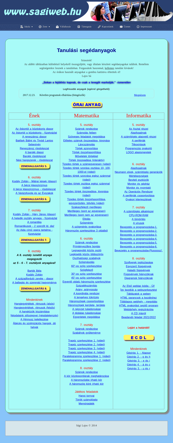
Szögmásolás (86, 262)
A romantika (34, 222)
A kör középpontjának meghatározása (86, 376)
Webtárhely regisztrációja (138, 309)
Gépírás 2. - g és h (138, 352)
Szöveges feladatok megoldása (86, 136)
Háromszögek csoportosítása (86, 301)
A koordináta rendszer (86, 293)
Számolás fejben (86, 132)
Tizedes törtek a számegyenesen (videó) (86, 164)
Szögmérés (86, 222)
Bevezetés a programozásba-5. (138, 242)
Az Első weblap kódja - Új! (139, 286)
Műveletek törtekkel (86, 156)
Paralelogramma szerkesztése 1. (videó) (86, 356)
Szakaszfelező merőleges (86, 207)
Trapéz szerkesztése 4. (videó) (86, 352)
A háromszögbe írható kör (86, 380)
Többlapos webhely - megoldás (138, 301)
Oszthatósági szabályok (86, 258)
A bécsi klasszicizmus (34, 185)
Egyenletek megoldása (86, 317)
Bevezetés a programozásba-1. (138, 227)
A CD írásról (138, 313)
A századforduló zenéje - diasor (34, 278)
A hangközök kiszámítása (34, 311)
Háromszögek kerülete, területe (86, 305)
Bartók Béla (34, 270)
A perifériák (138, 140)
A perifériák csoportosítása (138, 195)
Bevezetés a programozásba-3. (138, 234)
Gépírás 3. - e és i (138, 356)
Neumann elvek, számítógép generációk (139, 172)
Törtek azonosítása (86, 148)
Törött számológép (87, 399)
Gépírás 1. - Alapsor (138, 349)
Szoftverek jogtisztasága (138, 262)
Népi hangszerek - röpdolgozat (34, 160)
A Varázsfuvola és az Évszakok (34, 193)
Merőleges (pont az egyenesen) (86, 211)
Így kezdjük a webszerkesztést (138, 289)
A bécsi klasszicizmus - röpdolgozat (34, 189)
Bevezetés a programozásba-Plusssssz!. (139, 250)
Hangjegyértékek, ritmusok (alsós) (34, 303)
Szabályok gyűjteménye (86, 332)
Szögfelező (86, 270)
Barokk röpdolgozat (34, 156)
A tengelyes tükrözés (86, 297)
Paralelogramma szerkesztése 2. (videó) (86, 360)
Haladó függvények (138, 270)
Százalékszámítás (86, 285)
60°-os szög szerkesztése (86, 266)
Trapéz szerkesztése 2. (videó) (86, 344)
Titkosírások (139, 144)
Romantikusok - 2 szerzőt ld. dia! (34, 226)
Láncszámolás (86, 144)
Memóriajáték (86, 403)
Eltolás (86, 219)
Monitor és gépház (138, 183)
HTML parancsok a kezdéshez (138, 297)
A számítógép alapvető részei (138, 136)
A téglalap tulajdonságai (86, 313)
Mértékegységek (138, 176)
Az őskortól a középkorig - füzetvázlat (34, 132)
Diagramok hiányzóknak (139, 278)
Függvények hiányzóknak (139, 274)
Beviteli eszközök (138, 180)
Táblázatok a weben (138, 293)
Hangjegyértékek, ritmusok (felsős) (34, 307)
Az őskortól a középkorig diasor (34, 128)
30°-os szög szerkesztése (86, 273)
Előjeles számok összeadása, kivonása (86, 140)
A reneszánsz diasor (34, 136)
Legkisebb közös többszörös (86, 254)
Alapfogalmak (139, 132)
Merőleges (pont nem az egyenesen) (87, 215)
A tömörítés (138, 219)
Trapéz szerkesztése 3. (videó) (86, 348)
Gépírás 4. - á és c (138, 360)
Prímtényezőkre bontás (86, 246)
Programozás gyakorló (138, 148)
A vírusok (138, 223)
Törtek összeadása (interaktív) (86, 160)
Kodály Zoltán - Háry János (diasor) (34, 214)
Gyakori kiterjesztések (139, 199)
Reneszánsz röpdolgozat (34, 148)
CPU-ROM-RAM (138, 215)
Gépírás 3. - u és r (138, 364)
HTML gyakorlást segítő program (138, 305)
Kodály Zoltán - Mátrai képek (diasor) (34, 181)
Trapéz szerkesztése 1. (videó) (86, 340)
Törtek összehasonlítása (86, 152)
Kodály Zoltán (34, 274)
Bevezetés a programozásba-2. (138, 231)
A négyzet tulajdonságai (86, 309)
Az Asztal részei (138, 128)
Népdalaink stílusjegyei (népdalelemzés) (34, 315)
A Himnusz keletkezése (34, 319)
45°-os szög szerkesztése (86, 277)
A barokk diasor (34, 152)
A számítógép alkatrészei (139, 211)
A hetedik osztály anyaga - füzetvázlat (34, 218)
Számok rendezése (86, 128)
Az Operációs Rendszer (139, 191)
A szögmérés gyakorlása (86, 226)
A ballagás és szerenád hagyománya (34, 282)
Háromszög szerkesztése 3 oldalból (86, 230)
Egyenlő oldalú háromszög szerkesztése (86, 281)
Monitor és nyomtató (138, 187)
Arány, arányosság (86, 289)
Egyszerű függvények (138, 266)
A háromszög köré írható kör (86, 383)
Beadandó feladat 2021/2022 (138, 317)
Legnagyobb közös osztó (86, 250)
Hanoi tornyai (86, 395)
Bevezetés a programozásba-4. (138, 238)
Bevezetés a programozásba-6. (138, 246)
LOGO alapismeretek (138, 152)
